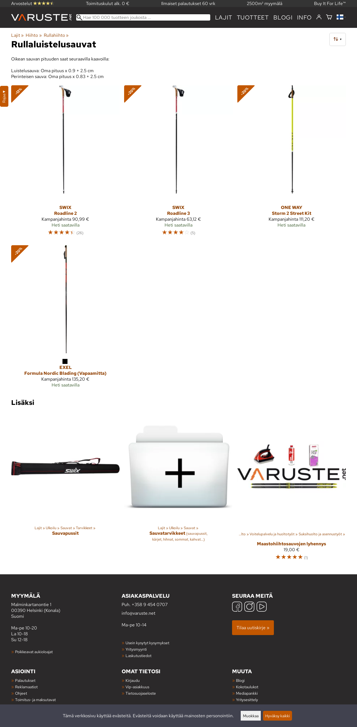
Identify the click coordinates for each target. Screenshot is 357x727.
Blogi (240, 680)
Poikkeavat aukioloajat (34, 651)
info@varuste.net (138, 613)
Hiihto (34, 35)
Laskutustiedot (138, 655)
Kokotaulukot (247, 686)
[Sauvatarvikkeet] (178, 489)
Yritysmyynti (136, 649)
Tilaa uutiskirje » (253, 628)
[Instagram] (249, 607)
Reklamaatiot (26, 686)
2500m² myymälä (264, 3)
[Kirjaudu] (319, 17)
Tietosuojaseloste (141, 693)
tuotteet (253, 17)
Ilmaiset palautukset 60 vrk (188, 3)
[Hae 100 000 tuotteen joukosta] (143, 17)
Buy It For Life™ (330, 3)
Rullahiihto (56, 35)
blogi (283, 17)
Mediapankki (247, 693)
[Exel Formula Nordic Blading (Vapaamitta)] (65, 318)
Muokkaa (251, 715)
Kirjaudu (133, 680)
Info (304, 17)
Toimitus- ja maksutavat (35, 699)
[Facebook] (237, 607)
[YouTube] (262, 607)
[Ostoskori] (329, 17)
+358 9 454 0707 (150, 604)
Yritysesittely (247, 699)
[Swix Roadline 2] (65, 163)
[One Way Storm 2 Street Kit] (291, 163)
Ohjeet (21, 693)
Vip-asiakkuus (137, 686)
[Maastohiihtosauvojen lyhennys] (291, 489)
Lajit (223, 17)
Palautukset (25, 680)
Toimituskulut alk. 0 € (107, 3)
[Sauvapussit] (65, 489)
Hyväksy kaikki (277, 715)
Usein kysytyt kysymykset (147, 642)
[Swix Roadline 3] (178, 163)
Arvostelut (32, 3)
